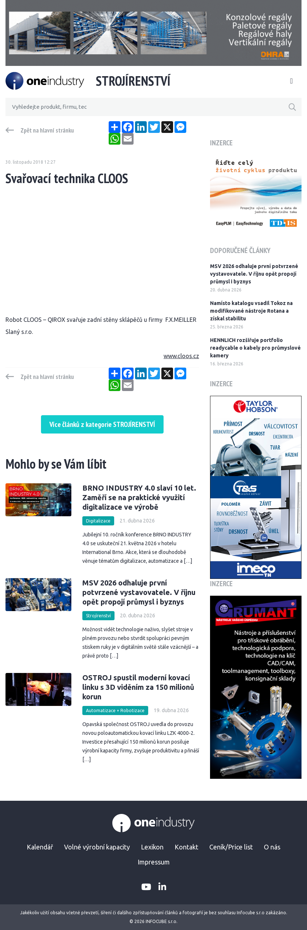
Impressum (154, 862)
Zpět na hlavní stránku (47, 130)
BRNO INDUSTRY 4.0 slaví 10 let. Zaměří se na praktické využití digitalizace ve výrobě (139, 497)
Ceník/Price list (231, 847)
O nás (272, 847)
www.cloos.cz (181, 356)
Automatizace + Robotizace (115, 710)
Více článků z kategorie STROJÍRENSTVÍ (102, 424)
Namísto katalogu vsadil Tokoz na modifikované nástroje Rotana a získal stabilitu (251, 310)
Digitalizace (98, 520)
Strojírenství (98, 615)
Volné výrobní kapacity (97, 847)
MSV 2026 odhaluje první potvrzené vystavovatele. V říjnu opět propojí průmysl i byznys (138, 592)
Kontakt (186, 847)
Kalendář (40, 847)
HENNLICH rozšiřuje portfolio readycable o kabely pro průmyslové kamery (255, 347)
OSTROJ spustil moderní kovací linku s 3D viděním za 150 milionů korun (138, 687)
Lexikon (152, 847)
